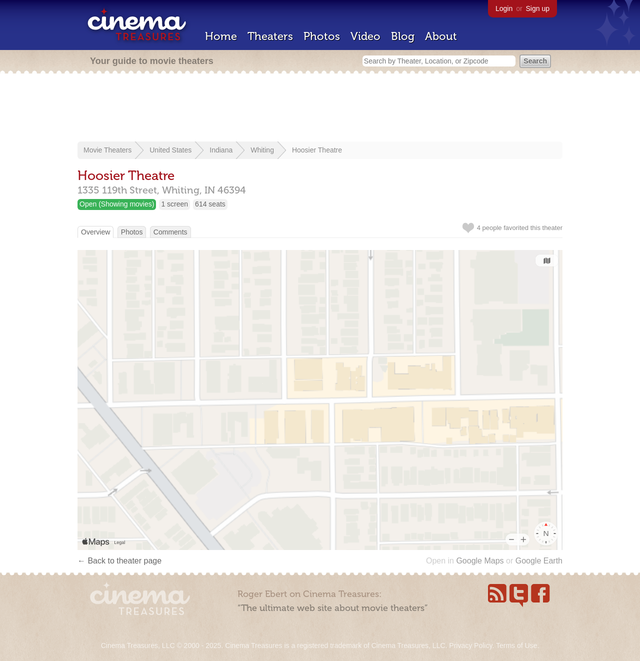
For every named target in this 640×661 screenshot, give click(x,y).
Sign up (538, 8)
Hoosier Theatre (317, 150)
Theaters (270, 36)
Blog (402, 36)
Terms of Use (516, 646)
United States (171, 150)
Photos (322, 36)
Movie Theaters (108, 150)
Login (504, 8)
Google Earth (539, 560)
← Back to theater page (120, 560)
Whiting (262, 150)
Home (221, 36)
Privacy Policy (470, 646)
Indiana (221, 150)
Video (365, 36)
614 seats (210, 204)
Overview (95, 232)
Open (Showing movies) (117, 204)
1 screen (174, 204)
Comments (171, 232)
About (441, 36)
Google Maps (480, 560)
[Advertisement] (320, 108)
